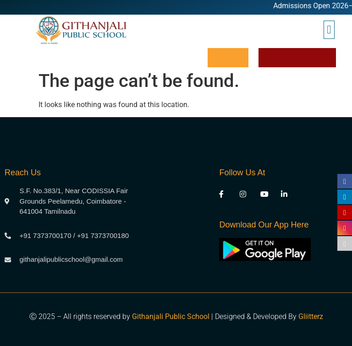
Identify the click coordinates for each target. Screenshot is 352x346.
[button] (329, 30)
